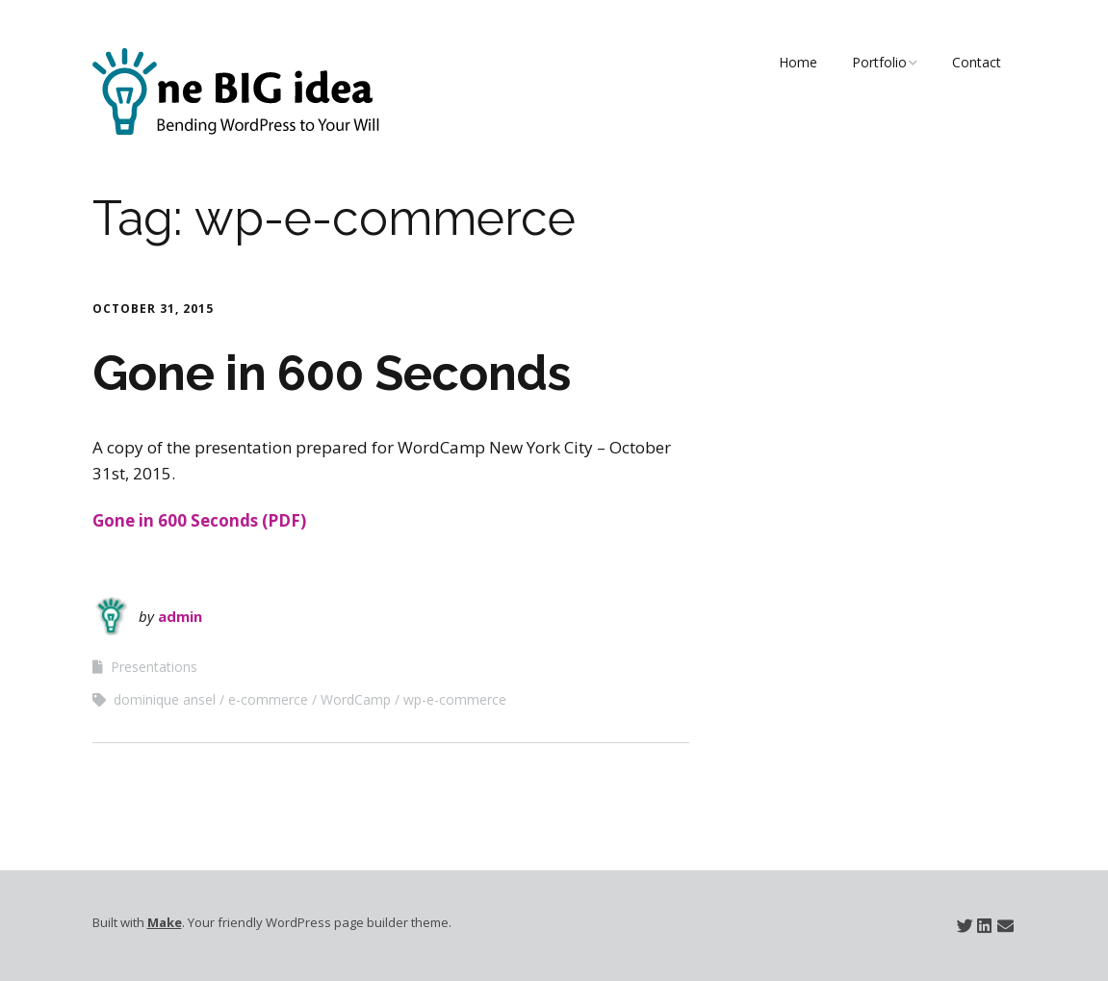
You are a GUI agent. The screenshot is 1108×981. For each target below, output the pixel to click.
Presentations (154, 667)
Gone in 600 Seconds (331, 373)
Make (164, 922)
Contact (976, 62)
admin (180, 616)
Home (798, 62)
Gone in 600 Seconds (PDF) (199, 520)
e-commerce (268, 699)
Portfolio (879, 62)
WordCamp (356, 699)
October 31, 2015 (153, 308)
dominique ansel (165, 699)
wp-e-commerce (454, 699)
